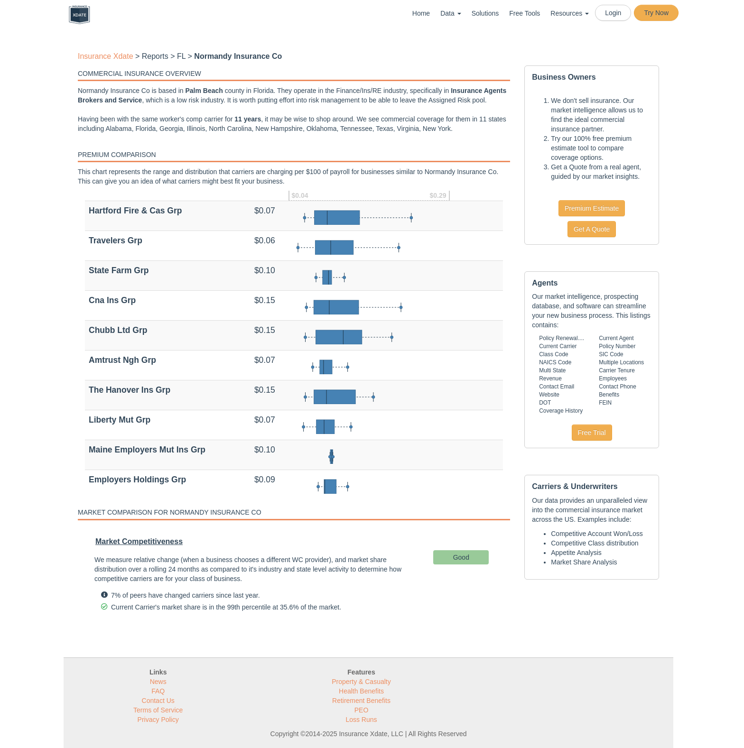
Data (450, 13)
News (158, 681)
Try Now (656, 13)
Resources (569, 13)
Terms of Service (158, 710)
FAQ (158, 691)
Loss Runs (361, 719)
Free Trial (592, 432)
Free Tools (524, 13)
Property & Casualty (361, 681)
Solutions (485, 13)
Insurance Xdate (105, 56)
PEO (361, 710)
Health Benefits (361, 691)
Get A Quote (592, 229)
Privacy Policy (158, 719)
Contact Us (158, 700)
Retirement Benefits (361, 700)
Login (613, 13)
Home (421, 13)
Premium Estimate (592, 208)
